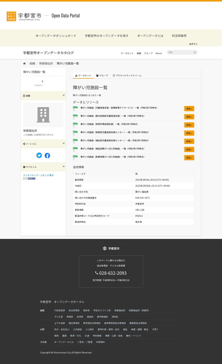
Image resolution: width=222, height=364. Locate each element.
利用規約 (100, 341)
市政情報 (97, 335)
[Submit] (194, 52)
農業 (64, 335)
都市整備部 (102, 316)
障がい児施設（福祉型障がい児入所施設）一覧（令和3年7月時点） (113, 148)
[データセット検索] (182, 52)
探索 (189, 108)
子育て (155, 329)
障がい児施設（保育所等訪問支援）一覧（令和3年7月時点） (110, 124)
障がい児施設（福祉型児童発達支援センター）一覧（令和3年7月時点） (115, 140)
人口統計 (89, 329)
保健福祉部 (46, 63)
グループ (148, 53)
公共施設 (77, 329)
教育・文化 (75, 335)
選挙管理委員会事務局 (115, 323)
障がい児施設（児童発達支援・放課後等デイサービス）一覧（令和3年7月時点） (120, 107)
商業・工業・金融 (113, 335)
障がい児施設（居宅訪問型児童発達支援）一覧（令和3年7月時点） (113, 115)
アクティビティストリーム (127, 75)
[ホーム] (24, 63)
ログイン (193, 43)
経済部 (80, 316)
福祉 (125, 329)
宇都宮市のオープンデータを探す (107, 35)
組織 (139, 53)
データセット (127, 53)
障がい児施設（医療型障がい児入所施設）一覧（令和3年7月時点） (113, 156)
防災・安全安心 (61, 329)
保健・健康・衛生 (139, 329)
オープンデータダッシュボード (55, 35)
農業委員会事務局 (138, 323)
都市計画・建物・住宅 (108, 329)
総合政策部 (74, 310)
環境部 (70, 316)
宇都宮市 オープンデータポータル (62, 302)
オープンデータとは (150, 35)
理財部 (86, 310)
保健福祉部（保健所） (139, 310)
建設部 (90, 316)
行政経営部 (59, 310)
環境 (56, 335)
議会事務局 (74, 323)
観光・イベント (133, 335)
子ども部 (58, 316)
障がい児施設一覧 (68, 63)
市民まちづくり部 (102, 310)
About (159, 53)
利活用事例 (179, 35)
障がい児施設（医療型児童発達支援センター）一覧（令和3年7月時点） (115, 132)
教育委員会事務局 (92, 323)
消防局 (115, 316)
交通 (87, 335)
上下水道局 (59, 323)
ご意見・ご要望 (84, 341)
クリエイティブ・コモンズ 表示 (38, 175)
